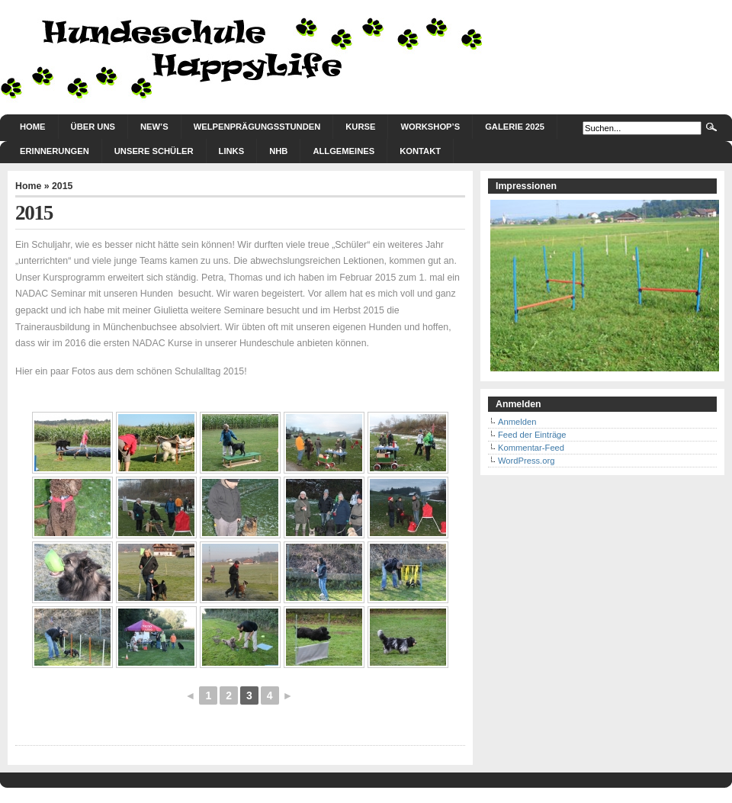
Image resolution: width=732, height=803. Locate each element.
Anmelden (517, 421)
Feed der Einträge (532, 434)
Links (232, 151)
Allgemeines (343, 151)
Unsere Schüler (154, 151)
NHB (278, 151)
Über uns (93, 126)
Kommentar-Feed (531, 447)
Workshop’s (430, 126)
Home (33, 126)
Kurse (360, 126)
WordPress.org (526, 460)
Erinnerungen (54, 151)
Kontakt (420, 151)
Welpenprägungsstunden (257, 126)
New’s (154, 126)
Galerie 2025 (514, 126)
